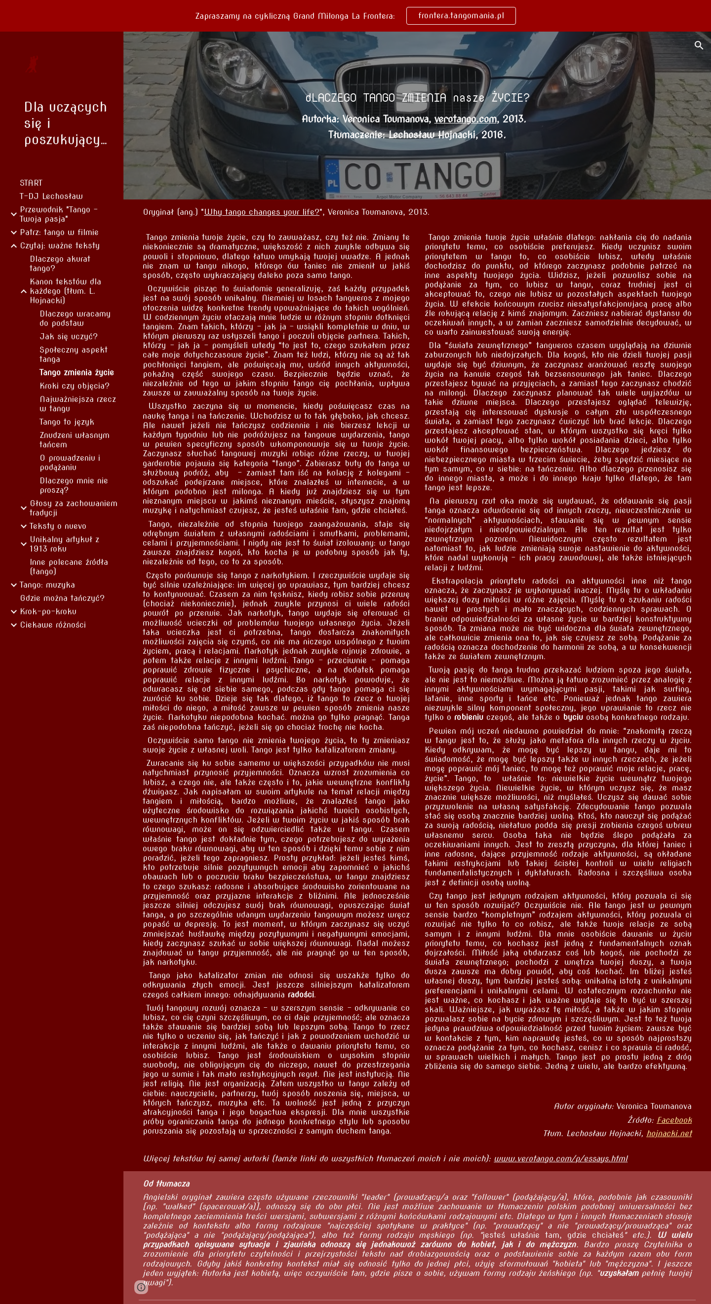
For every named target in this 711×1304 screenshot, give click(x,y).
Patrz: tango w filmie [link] (59, 232)
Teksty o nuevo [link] (58, 526)
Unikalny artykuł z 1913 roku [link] (64, 544)
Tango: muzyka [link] (47, 585)
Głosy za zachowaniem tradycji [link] (74, 508)
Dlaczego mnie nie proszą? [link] (74, 485)
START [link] (31, 183)
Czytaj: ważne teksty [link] (60, 245)
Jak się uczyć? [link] (69, 336)
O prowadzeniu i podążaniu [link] (70, 462)
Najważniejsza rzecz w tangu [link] (78, 404)
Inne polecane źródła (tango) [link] (69, 566)
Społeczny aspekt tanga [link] (74, 354)
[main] (417, 97)
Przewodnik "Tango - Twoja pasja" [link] (59, 214)
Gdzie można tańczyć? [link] (62, 598)
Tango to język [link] (67, 422)
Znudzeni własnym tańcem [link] (75, 440)
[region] (355, 16)
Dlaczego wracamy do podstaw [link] (75, 318)
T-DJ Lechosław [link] (51, 196)
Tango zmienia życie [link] (77, 372)
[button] (699, 45)
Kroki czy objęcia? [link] (75, 386)
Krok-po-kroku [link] (48, 611)
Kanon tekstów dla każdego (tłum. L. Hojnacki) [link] (65, 291)
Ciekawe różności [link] (53, 625)
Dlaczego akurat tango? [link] (60, 263)
